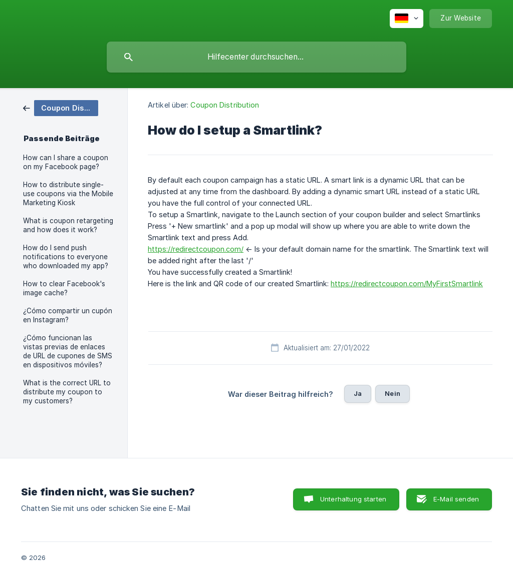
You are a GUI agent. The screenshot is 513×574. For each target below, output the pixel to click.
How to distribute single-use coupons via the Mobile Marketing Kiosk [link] (68, 194)
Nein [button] (392, 393)
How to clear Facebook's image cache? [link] (64, 288)
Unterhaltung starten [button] (353, 499)
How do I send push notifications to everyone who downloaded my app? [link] (65, 257)
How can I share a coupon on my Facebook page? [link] (65, 162)
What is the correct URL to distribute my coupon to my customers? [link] (67, 392)
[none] (406, 18)
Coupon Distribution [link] (224, 105)
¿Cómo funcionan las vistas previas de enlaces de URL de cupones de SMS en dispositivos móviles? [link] (67, 351)
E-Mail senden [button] (456, 499)
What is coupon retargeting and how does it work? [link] (68, 225)
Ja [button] (358, 393)
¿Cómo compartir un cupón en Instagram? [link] (67, 315)
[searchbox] (256, 57)
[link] (60, 107)
